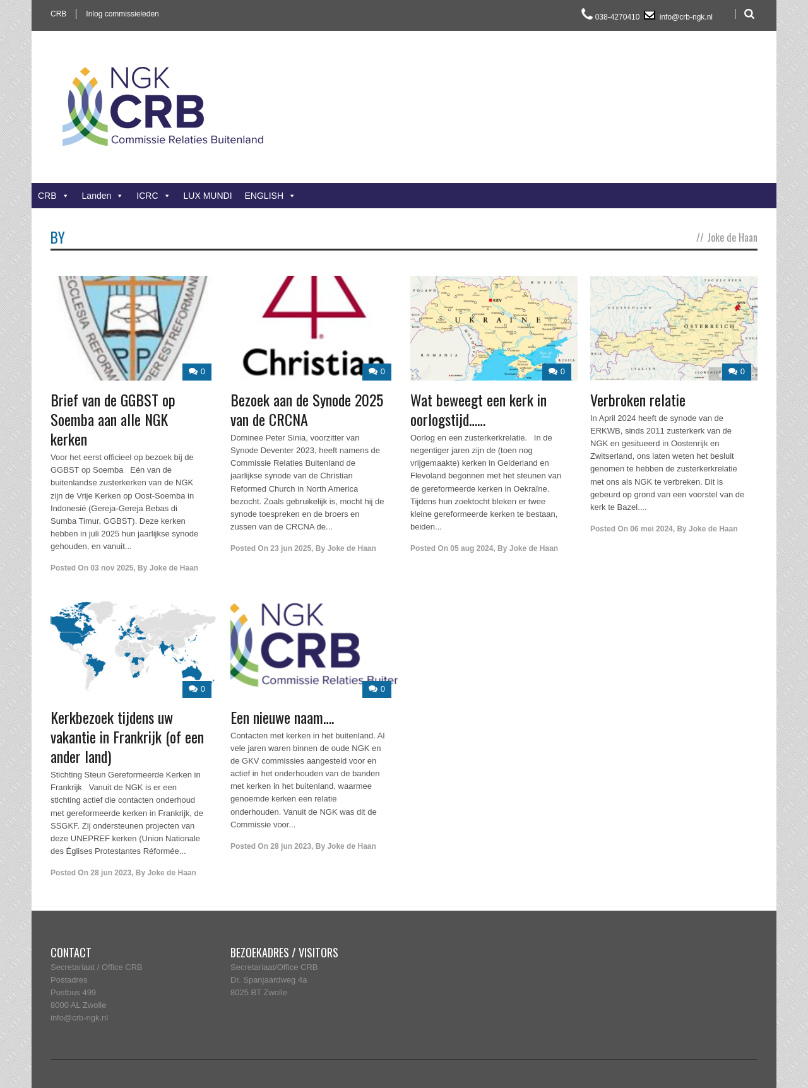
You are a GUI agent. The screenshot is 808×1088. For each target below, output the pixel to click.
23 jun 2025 (290, 548)
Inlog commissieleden (122, 13)
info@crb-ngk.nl (685, 17)
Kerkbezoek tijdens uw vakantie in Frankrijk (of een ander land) (127, 736)
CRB (58, 13)
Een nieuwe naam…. (282, 717)
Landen (103, 195)
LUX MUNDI (208, 196)
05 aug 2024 (471, 548)
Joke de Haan (174, 568)
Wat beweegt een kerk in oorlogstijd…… (478, 409)
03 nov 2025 (111, 568)
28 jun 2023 (110, 872)
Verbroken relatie (638, 399)
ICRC (153, 195)
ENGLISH (270, 195)
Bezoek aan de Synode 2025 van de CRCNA (306, 409)
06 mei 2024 (651, 528)
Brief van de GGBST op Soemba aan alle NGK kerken (112, 419)
